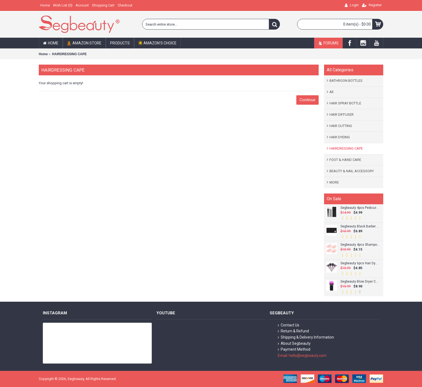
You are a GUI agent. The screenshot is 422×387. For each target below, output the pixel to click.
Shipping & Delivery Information (306, 337)
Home (43, 54)
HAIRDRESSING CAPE (69, 54)
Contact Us (288, 325)
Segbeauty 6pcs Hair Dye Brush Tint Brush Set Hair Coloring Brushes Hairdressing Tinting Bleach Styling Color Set (359, 263)
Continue (307, 99)
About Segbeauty (294, 343)
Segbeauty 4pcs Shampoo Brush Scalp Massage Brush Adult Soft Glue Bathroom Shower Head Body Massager (359, 245)
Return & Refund (293, 331)
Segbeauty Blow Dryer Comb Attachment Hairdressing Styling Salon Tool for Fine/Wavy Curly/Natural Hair (359, 281)
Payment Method (294, 349)
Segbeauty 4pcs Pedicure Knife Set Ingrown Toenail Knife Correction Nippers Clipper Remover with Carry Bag (359, 208)
